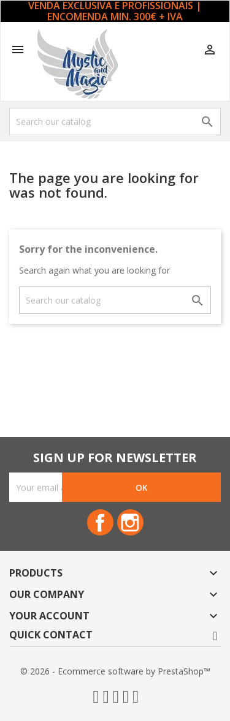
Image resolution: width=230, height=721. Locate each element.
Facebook (100, 522)
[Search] (115, 121)
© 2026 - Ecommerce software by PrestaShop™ (115, 671)
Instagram (130, 522)
